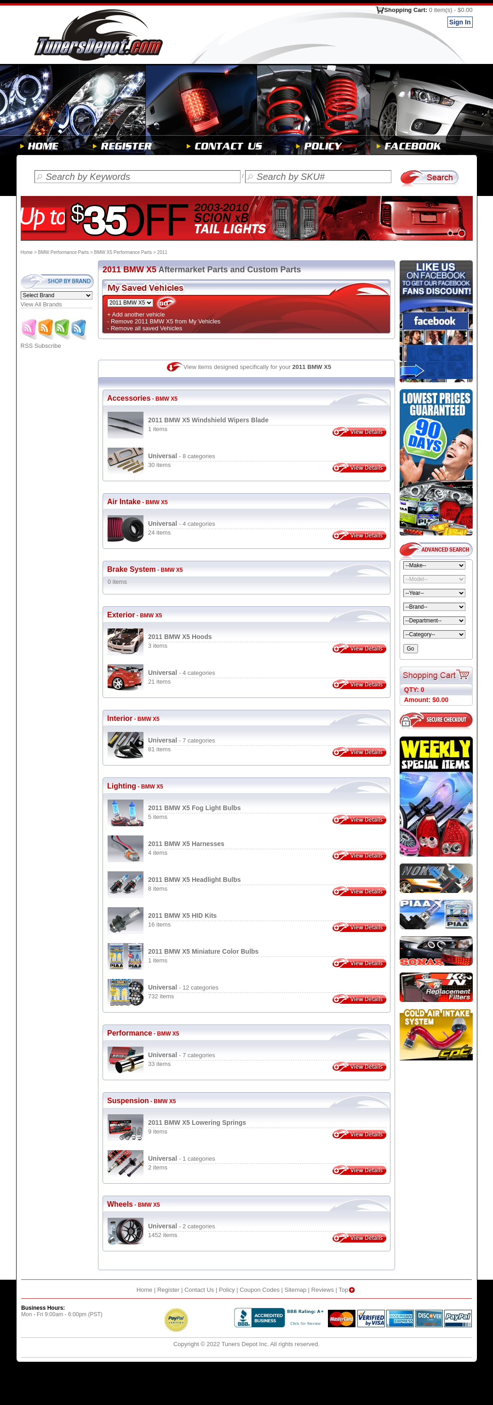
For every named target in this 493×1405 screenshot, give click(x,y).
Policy (227, 1289)
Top (347, 1289)
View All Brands (41, 304)
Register (168, 1289)
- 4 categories (181, 523)
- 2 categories (181, 1226)
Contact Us (199, 1289)
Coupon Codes (260, 1289)
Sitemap (296, 1289)
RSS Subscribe (54, 343)
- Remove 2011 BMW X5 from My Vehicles (163, 321)
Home (27, 252)
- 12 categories (183, 987)
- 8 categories (181, 456)
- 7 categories (181, 740)
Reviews (322, 1289)
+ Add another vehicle (136, 314)
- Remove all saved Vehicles (144, 328)
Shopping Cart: (428, 9)
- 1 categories (181, 1158)
